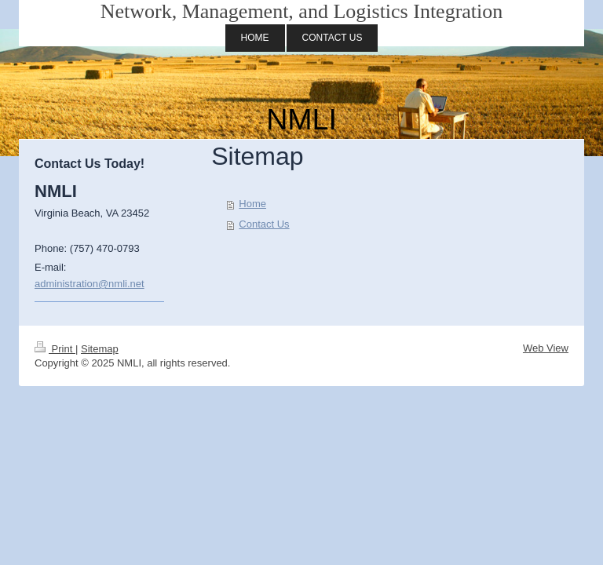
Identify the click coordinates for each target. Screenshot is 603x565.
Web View (545, 348)
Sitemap (100, 349)
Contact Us (264, 224)
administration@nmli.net (89, 284)
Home (252, 204)
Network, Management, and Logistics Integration (301, 11)
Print (55, 349)
